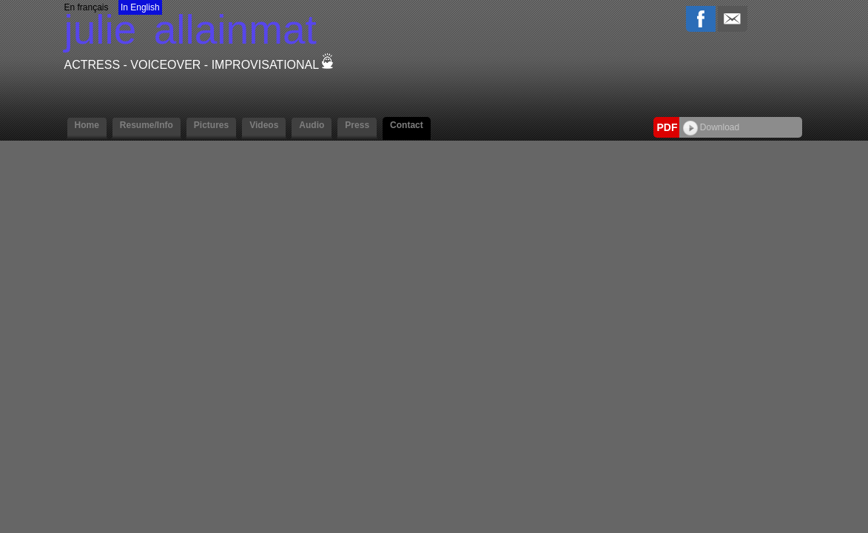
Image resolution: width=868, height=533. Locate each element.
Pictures (211, 125)
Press (357, 125)
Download (711, 127)
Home (87, 125)
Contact (406, 125)
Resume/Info (146, 125)
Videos (263, 125)
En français (86, 7)
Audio (311, 125)
